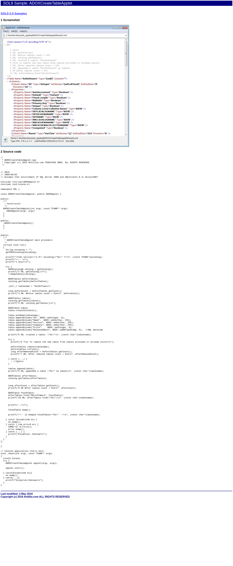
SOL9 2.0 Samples (14, 13)
